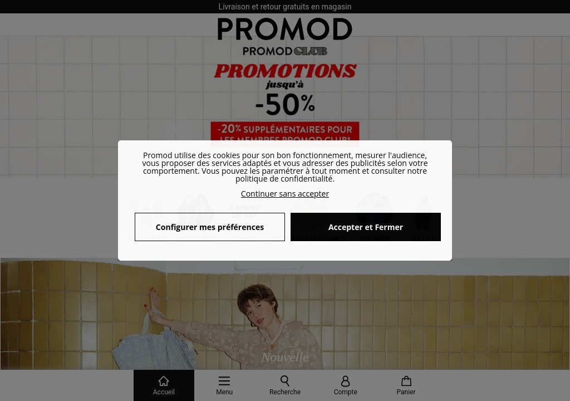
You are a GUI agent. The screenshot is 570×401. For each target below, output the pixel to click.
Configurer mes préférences (210, 227)
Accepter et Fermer (365, 227)
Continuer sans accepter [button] (285, 193)
